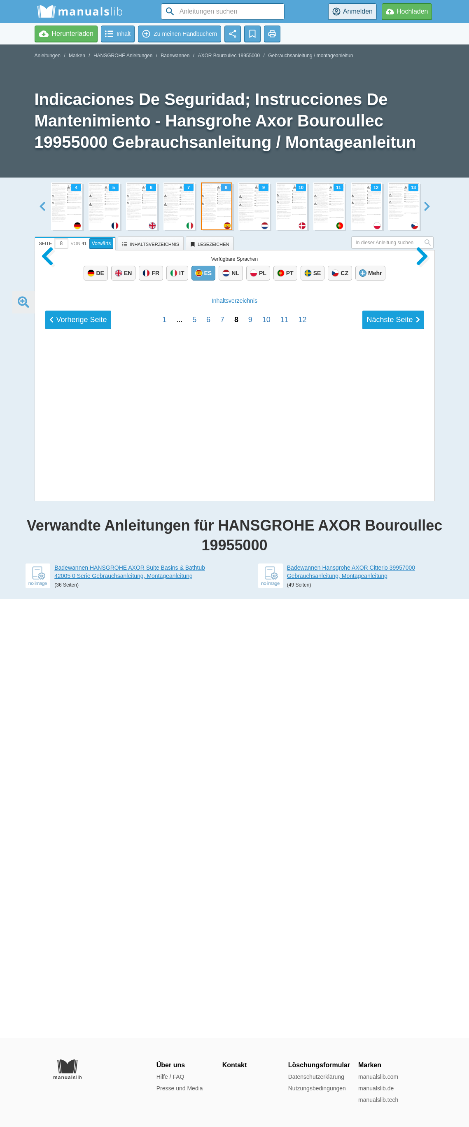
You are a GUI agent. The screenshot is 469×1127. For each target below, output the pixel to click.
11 (284, 887)
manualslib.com (378, 1076)
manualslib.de (376, 1088)
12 (303, 887)
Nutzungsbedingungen (317, 1088)
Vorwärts (101, 243)
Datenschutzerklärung (316, 1076)
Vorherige (78, 887)
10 (266, 887)
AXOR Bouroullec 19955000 (229, 55)
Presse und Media (179, 1088)
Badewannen (175, 55)
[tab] (76, 242)
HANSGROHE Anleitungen (122, 55)
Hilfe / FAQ (170, 1076)
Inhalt (234, 868)
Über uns (170, 1065)
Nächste (393, 887)
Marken (77, 55)
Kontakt (234, 1065)
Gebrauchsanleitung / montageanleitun (310, 55)
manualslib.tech (378, 1100)
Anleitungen (48, 55)
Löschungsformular (319, 1065)
